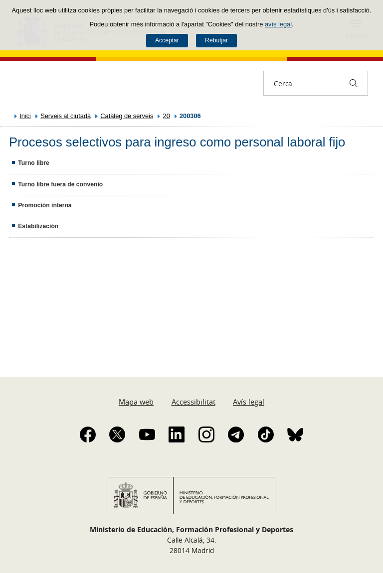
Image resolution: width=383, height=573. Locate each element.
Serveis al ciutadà (65, 116)
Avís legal (248, 402)
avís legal (278, 24)
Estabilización (38, 226)
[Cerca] (354, 83)
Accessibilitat (193, 402)
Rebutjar (216, 40)
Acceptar (167, 40)
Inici (25, 116)
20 (166, 116)
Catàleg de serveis (126, 116)
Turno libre (33, 162)
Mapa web (136, 402)
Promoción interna (44, 205)
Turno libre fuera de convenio (60, 184)
